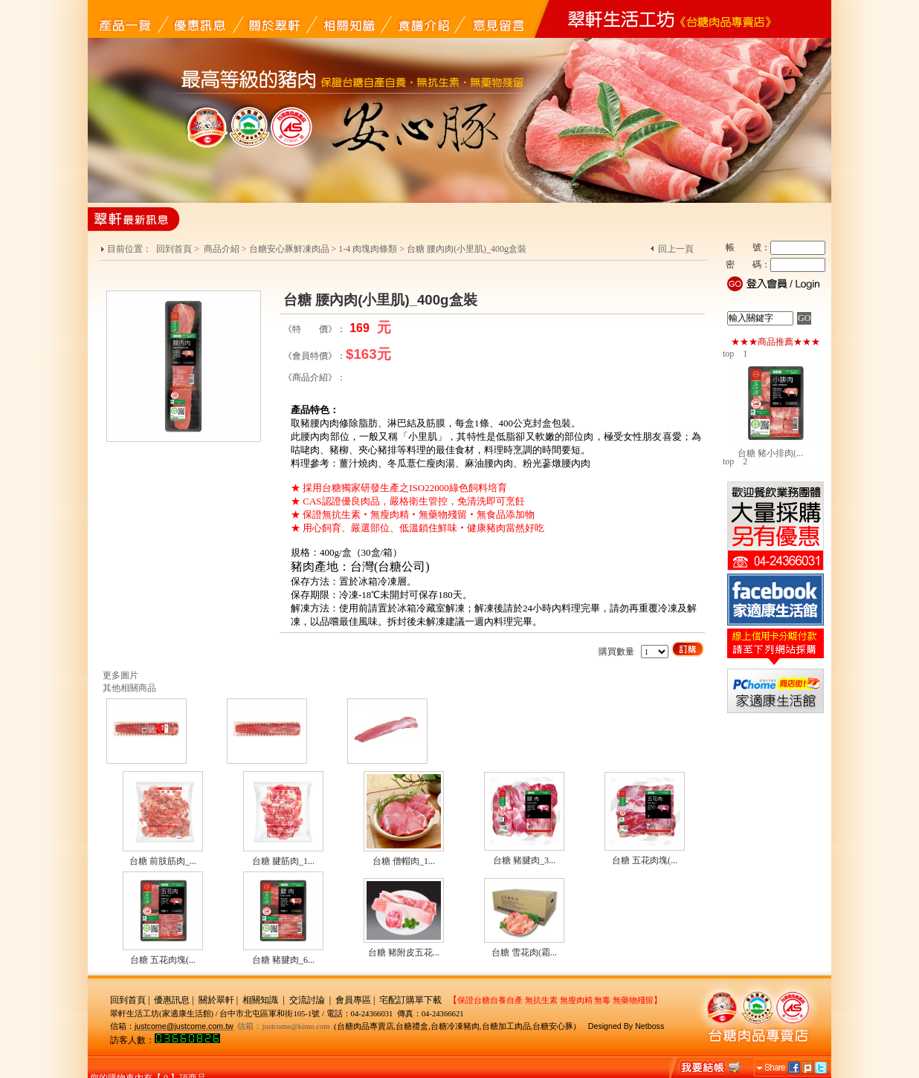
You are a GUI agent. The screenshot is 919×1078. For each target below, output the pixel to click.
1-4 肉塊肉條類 (367, 249)
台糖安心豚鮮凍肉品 (289, 249)
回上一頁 (676, 249)
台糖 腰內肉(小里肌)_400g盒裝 (466, 249)
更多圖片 (120, 675)
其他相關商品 (129, 688)
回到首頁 (174, 249)
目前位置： (130, 249)
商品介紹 (221, 249)
